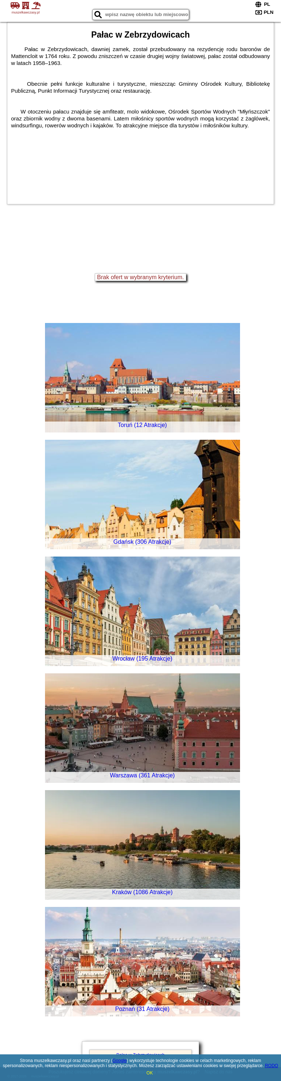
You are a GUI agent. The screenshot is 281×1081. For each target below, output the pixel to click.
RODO (271, 1065)
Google (120, 1060)
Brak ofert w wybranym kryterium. (140, 277)
